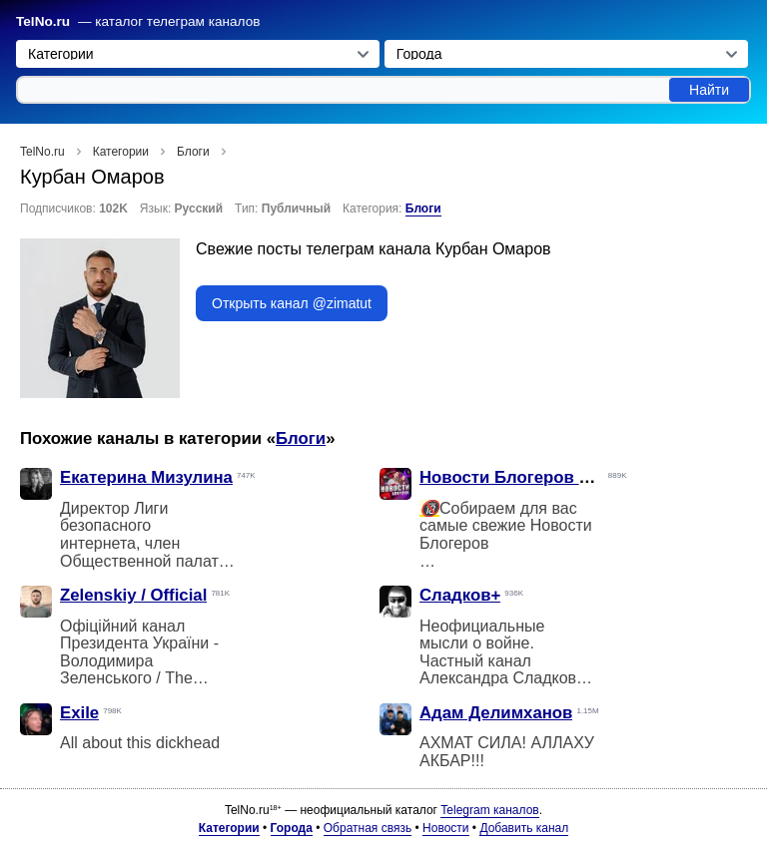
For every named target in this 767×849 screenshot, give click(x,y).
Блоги (423, 208)
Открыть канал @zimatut (292, 303)
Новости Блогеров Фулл (521, 477)
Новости (445, 828)
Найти (709, 90)
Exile (79, 712)
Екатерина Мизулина (146, 477)
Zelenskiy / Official (133, 595)
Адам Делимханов (495, 712)
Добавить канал (523, 828)
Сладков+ (459, 595)
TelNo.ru (43, 21)
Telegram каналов (489, 810)
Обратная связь (367, 828)
